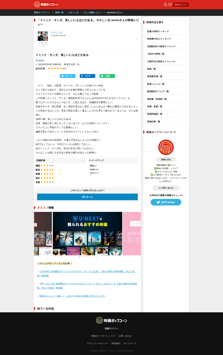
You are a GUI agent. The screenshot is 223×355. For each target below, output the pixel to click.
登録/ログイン (181, 4)
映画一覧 (59, 12)
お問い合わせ (166, 188)
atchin (41, 60)
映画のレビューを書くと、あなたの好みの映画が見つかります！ (73, 296)
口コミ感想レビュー (93, 12)
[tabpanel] (87, 233)
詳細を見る (166, 159)
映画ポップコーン (42, 12)
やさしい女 (73, 12)
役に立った (87, 197)
